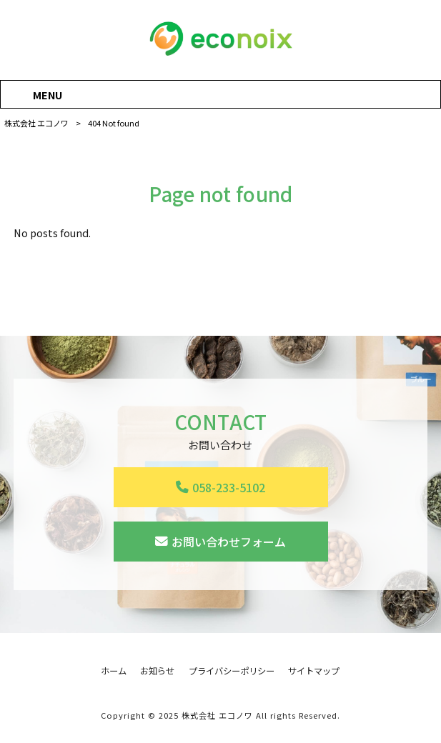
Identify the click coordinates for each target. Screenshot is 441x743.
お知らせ (157, 671)
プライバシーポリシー (231, 671)
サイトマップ (314, 671)
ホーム (114, 671)
